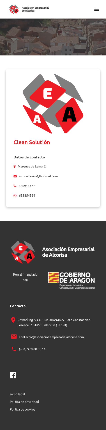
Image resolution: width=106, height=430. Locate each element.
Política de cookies (22, 409)
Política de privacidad (24, 401)
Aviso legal (17, 394)
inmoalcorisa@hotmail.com (38, 176)
